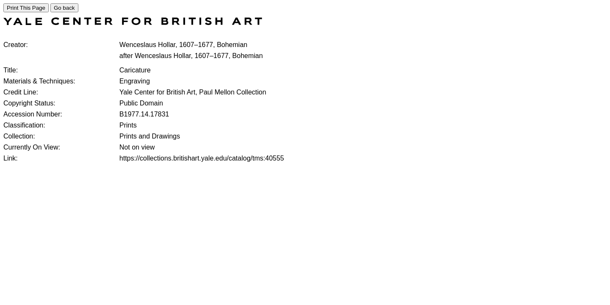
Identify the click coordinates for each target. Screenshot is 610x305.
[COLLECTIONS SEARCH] (132, 22)
